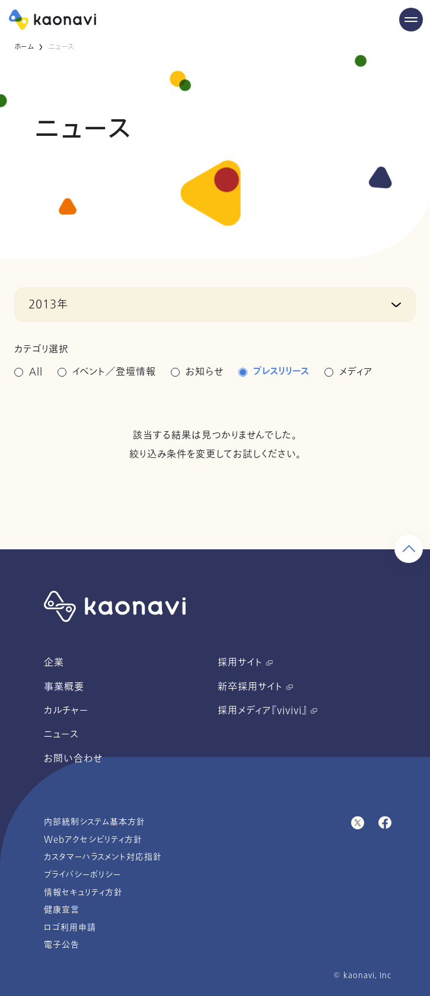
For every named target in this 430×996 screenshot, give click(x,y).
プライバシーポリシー (82, 874)
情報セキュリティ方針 (83, 892)
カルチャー (66, 711)
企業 (54, 662)
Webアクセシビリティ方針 (93, 839)
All (36, 372)
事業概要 (64, 687)
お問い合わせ (73, 759)
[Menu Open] (411, 19)
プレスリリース (281, 372)
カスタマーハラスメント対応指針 (103, 857)
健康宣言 (61, 909)
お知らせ (205, 372)
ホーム (24, 47)
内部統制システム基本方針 (94, 822)
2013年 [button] (48, 304)
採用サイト (245, 662)
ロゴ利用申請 (70, 927)
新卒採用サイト (255, 687)
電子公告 (61, 944)
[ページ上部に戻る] (408, 548)
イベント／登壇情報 (114, 372)
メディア (356, 372)
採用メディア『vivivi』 (267, 711)
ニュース (61, 734)
